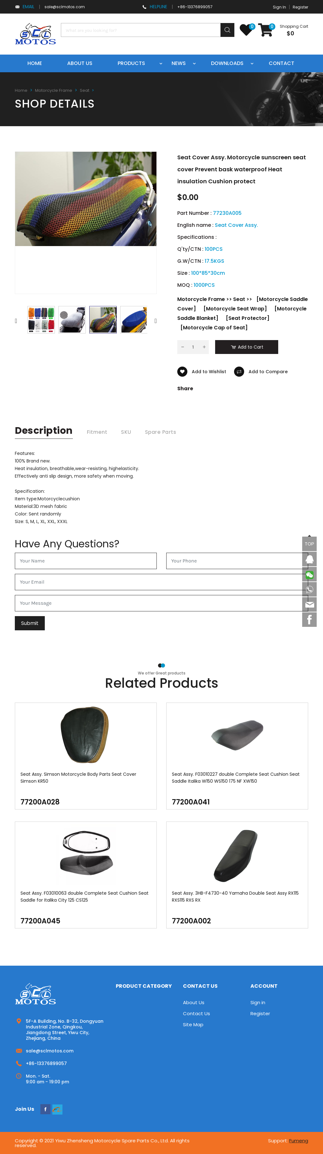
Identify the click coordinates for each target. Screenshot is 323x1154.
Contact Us (196, 1013)
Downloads (227, 63)
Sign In (279, 7)
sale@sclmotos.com (64, 6)
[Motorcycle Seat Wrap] (235, 308)
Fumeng (298, 1140)
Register (300, 7)
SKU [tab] (126, 432)
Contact (281, 63)
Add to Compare (261, 371)
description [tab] (44, 430)
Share (185, 388)
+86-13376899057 (195, 6)
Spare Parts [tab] (160, 432)
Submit (29, 623)
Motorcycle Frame (53, 90)
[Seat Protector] (247, 318)
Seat (84, 90)
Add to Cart (246, 347)
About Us (193, 1002)
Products (131, 63)
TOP (309, 543)
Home (34, 63)
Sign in (257, 1002)
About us (79, 63)
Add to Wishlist (201, 371)
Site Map (193, 1024)
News (179, 63)
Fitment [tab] (97, 432)
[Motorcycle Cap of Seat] (214, 327)
